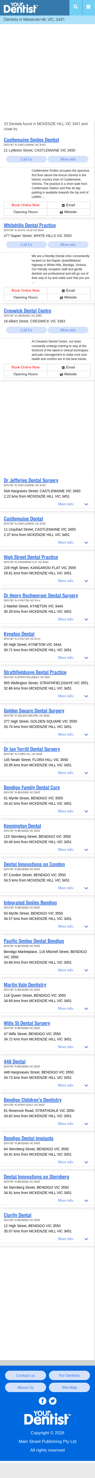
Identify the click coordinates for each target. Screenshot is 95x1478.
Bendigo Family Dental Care (32, 787)
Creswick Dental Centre (27, 311)
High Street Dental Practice (31, 557)
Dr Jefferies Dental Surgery (31, 480)
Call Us (26, 159)
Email (70, 205)
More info (68, 159)
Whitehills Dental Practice (30, 225)
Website (70, 212)
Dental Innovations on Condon (34, 864)
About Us (25, 1387)
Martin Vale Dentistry (25, 985)
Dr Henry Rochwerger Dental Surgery (41, 595)
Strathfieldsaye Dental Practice (35, 672)
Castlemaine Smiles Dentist (31, 140)
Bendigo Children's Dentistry (33, 1100)
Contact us (25, 1375)
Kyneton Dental (19, 634)
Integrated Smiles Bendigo (30, 903)
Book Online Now (26, 205)
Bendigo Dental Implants (28, 1138)
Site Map (69, 1387)
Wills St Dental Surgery (27, 1023)
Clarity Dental (17, 1215)
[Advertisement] (47, 73)
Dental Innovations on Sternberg (36, 1177)
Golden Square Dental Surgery (34, 711)
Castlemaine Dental (23, 519)
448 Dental (15, 1061)
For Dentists (69, 1375)
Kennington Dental (22, 826)
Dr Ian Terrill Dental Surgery (32, 749)
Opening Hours (25, 212)
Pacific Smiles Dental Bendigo (34, 941)
